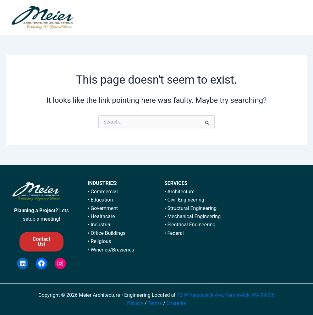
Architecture (181, 192)
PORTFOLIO (157, 17)
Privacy (135, 303)
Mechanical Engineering (194, 216)
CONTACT (285, 17)
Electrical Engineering (191, 225)
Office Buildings (108, 233)
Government (104, 208)
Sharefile (176, 303)
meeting (50, 219)
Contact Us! (41, 241)
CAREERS (229, 17)
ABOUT (126, 17)
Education (102, 200)
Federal (175, 233)
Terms (155, 303)
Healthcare (103, 216)
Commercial (104, 192)
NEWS (257, 17)
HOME (100, 17)
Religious (101, 241)
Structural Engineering (192, 208)
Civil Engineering (185, 200)
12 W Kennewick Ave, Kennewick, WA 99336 (225, 295)
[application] (206, 17)
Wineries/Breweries (112, 250)
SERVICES (194, 17)
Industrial (101, 225)
